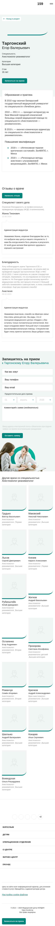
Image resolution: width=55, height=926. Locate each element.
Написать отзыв (12, 196)
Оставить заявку (12, 436)
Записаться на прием (14, 81)
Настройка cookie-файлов (15, 895)
